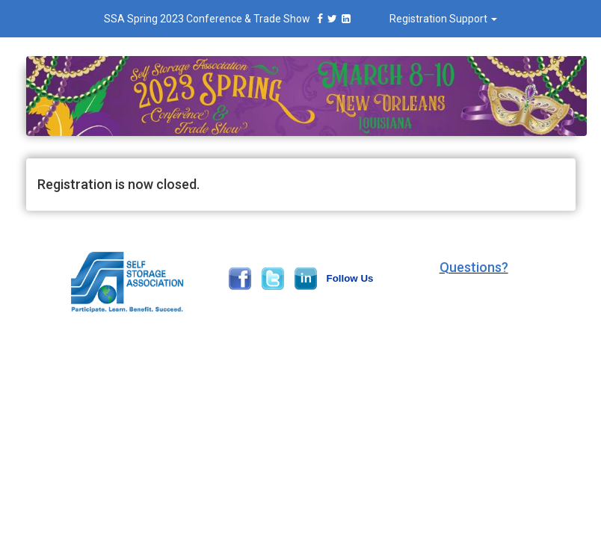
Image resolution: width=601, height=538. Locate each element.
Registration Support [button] (443, 19)
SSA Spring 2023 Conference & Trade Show (229, 19)
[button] (473, 267)
